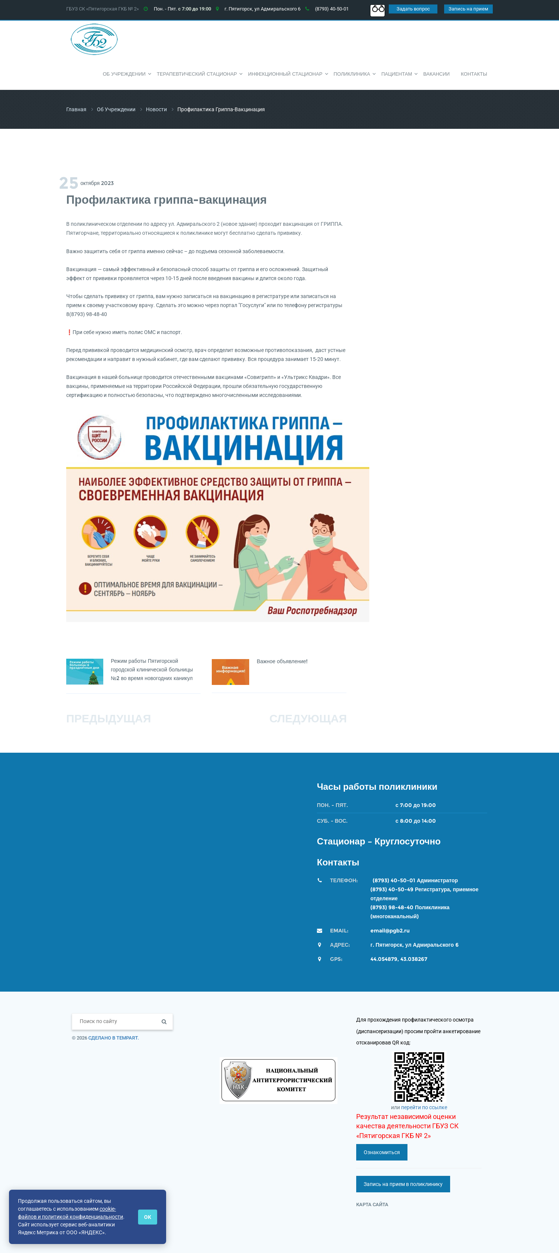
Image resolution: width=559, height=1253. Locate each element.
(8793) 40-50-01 (394, 880)
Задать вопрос (413, 9)
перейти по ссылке (424, 1107)
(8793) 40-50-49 (391, 889)
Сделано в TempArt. (113, 1038)
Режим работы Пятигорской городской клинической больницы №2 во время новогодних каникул (152, 670)
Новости (156, 109)
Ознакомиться (382, 1152)
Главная (76, 109)
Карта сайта (372, 1204)
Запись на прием (468, 9)
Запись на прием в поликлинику (403, 1184)
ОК (147, 1217)
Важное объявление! (282, 661)
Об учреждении (116, 109)
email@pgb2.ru (390, 930)
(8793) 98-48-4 (390, 907)
